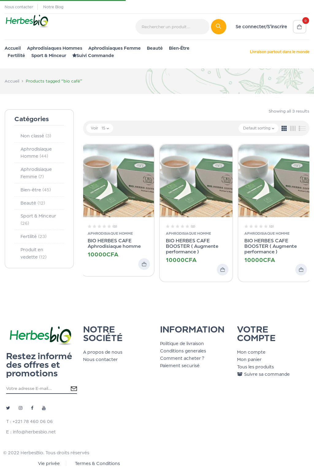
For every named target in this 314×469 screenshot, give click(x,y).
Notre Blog (53, 7)
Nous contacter (19, 7)
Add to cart (144, 264)
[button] (299, 26)
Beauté (33, 203)
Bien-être (36, 189)
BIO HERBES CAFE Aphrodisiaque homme (114, 243)
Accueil (12, 81)
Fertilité (34, 236)
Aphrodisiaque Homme (110, 233)
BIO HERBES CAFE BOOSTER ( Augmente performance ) (192, 246)
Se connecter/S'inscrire (261, 26)
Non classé (36, 135)
